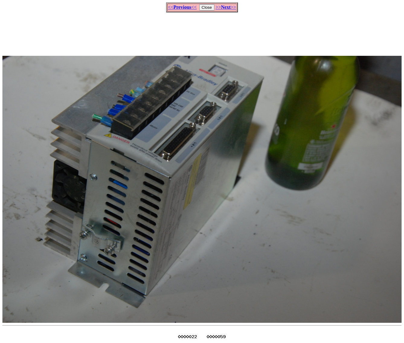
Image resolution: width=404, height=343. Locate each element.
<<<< (182, 7)
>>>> (226, 7)
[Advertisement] (202, 31)
